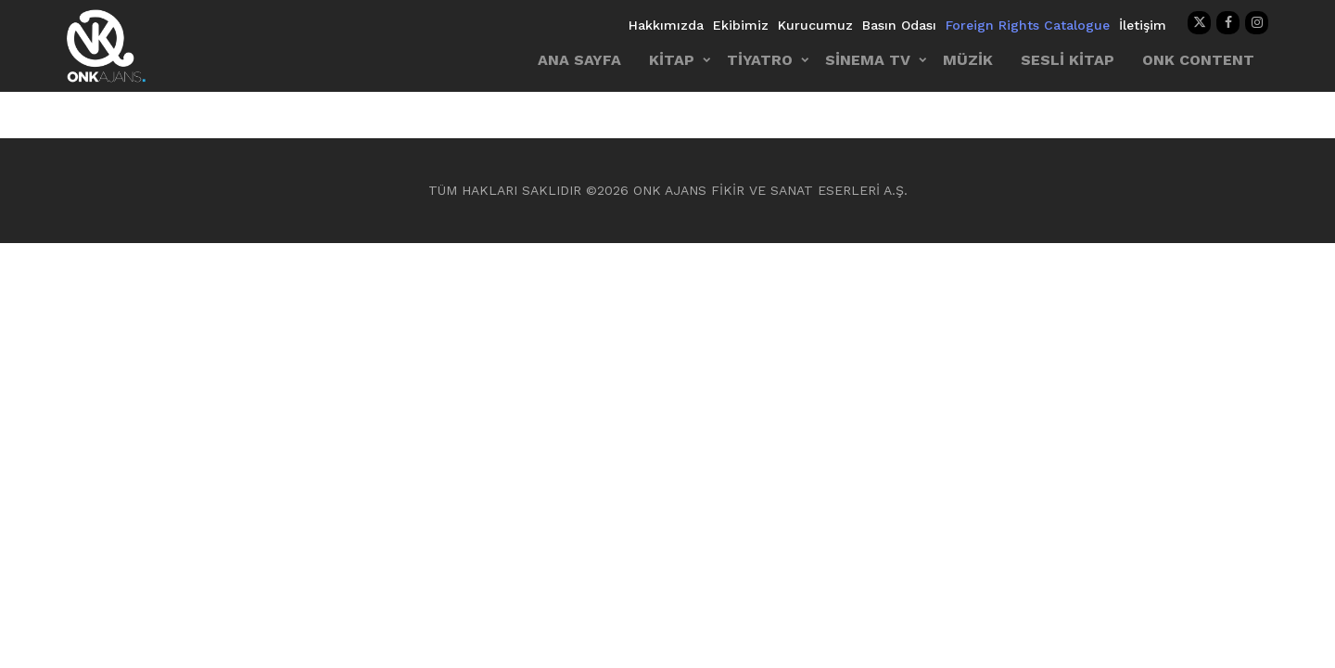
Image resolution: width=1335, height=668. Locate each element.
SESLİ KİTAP (1067, 60)
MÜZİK (968, 60)
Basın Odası (899, 25)
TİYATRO (760, 60)
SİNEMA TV (867, 60)
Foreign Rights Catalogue (1028, 25)
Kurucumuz (815, 25)
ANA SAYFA (579, 60)
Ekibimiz (741, 25)
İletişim (1142, 25)
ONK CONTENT (1198, 60)
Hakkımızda (666, 25)
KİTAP (671, 60)
